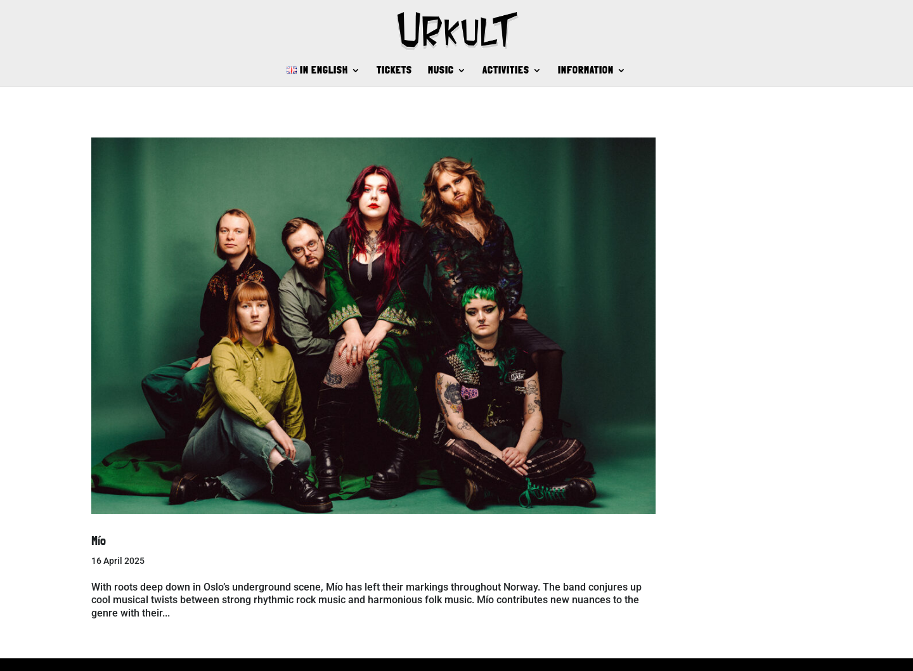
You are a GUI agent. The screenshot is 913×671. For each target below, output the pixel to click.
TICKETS (394, 71)
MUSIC (441, 71)
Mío (98, 540)
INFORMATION (586, 71)
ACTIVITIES (505, 71)
